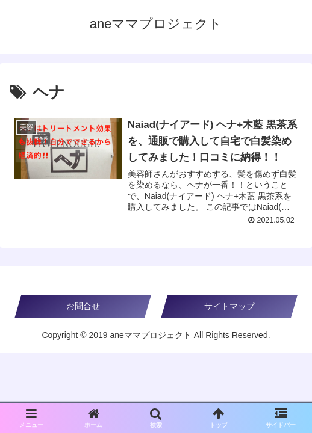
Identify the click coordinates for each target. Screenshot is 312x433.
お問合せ (83, 306)
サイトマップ (229, 306)
